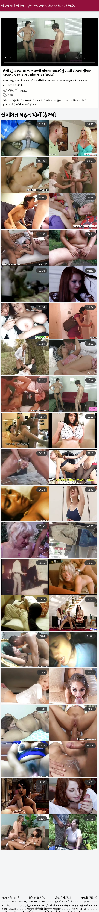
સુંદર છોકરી (63, 100)
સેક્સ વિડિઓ (79, 909)
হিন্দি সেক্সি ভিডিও (37, 898)
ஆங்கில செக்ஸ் (63, 901)
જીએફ (16, 100)
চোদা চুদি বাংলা (48, 905)
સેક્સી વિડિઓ (89, 898)
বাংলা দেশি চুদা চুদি (11, 898)
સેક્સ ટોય (78, 100)
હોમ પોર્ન (8, 104)
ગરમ (5, 100)
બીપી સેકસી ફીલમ (26, 104)
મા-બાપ (27, 100)
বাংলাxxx (86, 901)
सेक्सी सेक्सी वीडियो (76, 905)
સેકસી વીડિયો (63, 898)
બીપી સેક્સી (9, 909)
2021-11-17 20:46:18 (15, 85)
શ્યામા (49, 100)
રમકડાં (39, 100)
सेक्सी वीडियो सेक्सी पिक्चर (44, 909)
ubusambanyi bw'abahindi (28, 901)
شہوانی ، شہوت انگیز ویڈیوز (18, 905)
